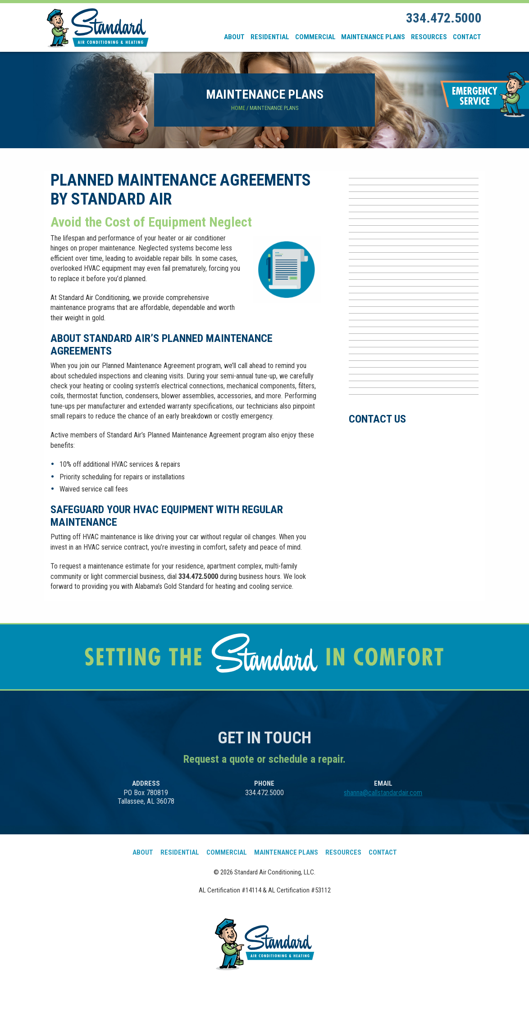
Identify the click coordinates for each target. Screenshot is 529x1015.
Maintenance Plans (373, 37)
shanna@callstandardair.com (383, 792)
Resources (429, 37)
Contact (467, 37)
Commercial (315, 37)
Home (238, 108)
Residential (270, 37)
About (234, 37)
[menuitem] (234, 37)
